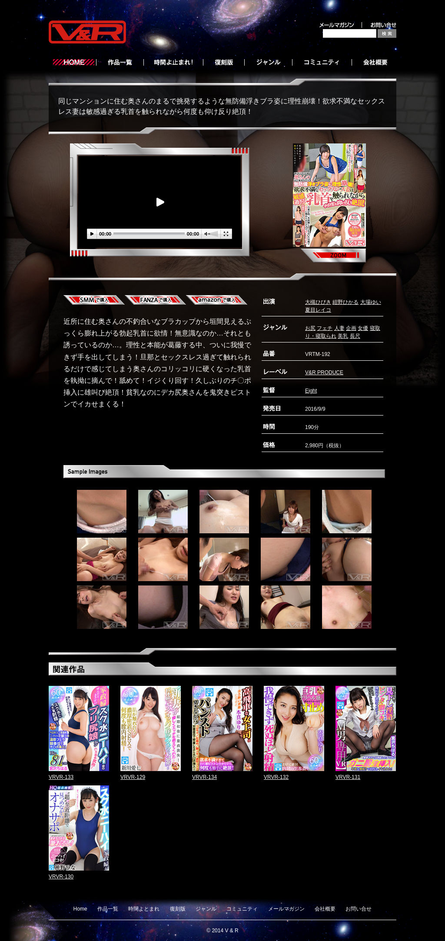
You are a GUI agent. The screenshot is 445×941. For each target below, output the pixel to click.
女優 (363, 328)
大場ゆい (370, 302)
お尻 (310, 328)
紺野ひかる (345, 302)
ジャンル (206, 909)
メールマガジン (286, 909)
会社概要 (325, 909)
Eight (311, 391)
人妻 (339, 328)
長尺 (355, 336)
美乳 (343, 336)
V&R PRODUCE (324, 372)
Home (80, 909)
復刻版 (178, 909)
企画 (351, 328)
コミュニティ (242, 909)
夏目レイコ (318, 310)
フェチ (324, 328)
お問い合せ (358, 909)
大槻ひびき (318, 302)
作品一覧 (107, 909)
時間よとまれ (143, 909)
